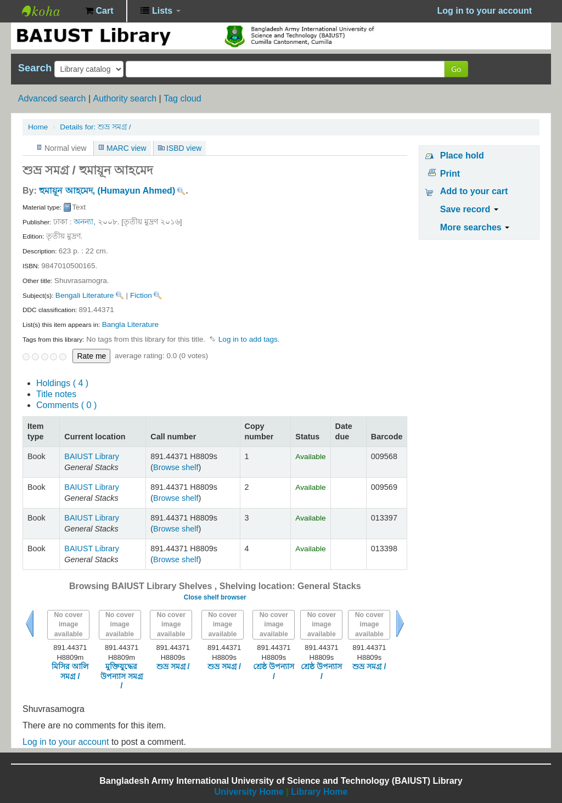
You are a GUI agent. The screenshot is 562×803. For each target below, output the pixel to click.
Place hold (462, 155)
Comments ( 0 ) (66, 405)
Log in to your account (66, 742)
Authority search (124, 98)
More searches (475, 227)
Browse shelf (175, 467)
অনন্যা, (84, 222)
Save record (469, 209)
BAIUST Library (49, 11)
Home (38, 127)
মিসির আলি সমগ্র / (70, 671)
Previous (29, 623)
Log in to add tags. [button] (249, 339)
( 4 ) (62, 383)
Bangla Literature (130, 324)
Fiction (141, 295)
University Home (249, 791)
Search (35, 68)
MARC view (126, 148)
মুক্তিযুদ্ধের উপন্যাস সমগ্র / (121, 676)
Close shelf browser (215, 597)
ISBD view (183, 148)
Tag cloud (182, 98)
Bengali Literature (84, 295)
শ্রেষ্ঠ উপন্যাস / (273, 671)
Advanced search (52, 98)
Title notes (56, 394)
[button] (99, 11)
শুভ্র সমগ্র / (95, 127)
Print (450, 173)
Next (400, 623)
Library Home (319, 791)
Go (456, 69)
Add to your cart (474, 191)
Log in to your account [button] (484, 10)
